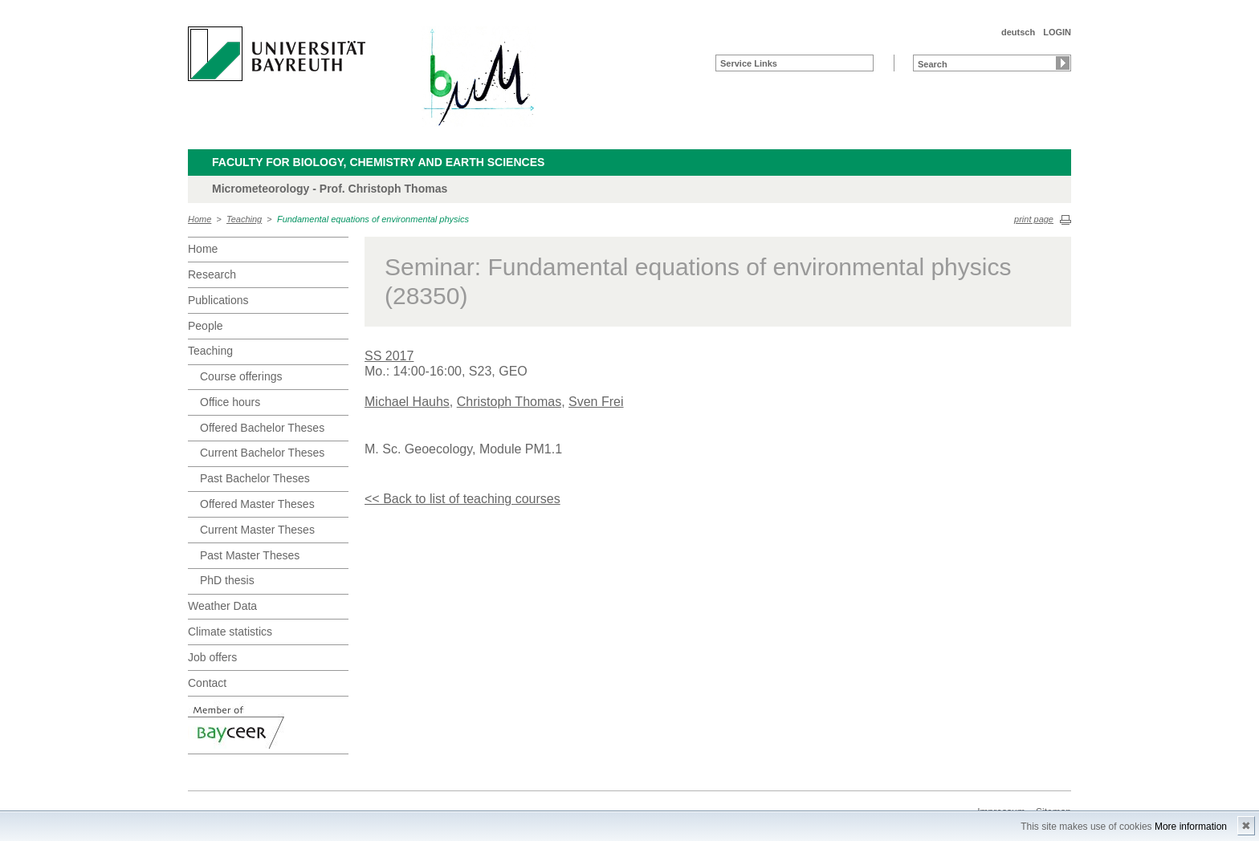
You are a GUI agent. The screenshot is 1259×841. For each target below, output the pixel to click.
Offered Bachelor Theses (262, 427)
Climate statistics (230, 631)
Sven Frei (595, 401)
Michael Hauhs (407, 401)
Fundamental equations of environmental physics (373, 219)
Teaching (244, 219)
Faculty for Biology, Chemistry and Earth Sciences (378, 162)
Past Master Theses (249, 555)
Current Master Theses (257, 529)
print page (1033, 219)
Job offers (212, 657)
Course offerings (241, 376)
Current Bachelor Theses (262, 452)
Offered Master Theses (257, 504)
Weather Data (222, 605)
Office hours (230, 402)
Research (212, 274)
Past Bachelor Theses (255, 478)
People (205, 325)
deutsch (1018, 32)
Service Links (748, 63)
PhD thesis (227, 580)
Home (199, 219)
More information (1191, 826)
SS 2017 (389, 356)
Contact (207, 682)
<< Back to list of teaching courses (462, 499)
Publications (218, 300)
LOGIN (1057, 32)
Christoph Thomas (509, 401)
